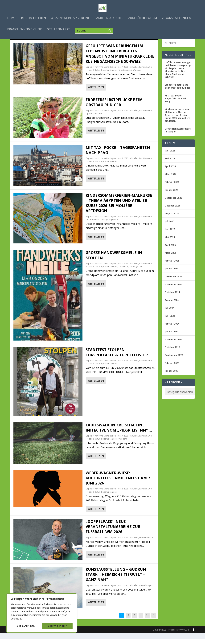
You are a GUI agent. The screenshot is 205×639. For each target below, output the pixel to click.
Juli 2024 (169, 313)
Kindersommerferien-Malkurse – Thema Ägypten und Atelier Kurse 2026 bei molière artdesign (119, 208)
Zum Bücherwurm (142, 17)
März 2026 (170, 179)
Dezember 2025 (173, 203)
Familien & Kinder (109, 17)
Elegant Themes (34, 635)
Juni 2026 (170, 156)
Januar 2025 (171, 274)
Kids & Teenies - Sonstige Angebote (102, 225)
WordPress (68, 635)
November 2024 (173, 290)
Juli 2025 (169, 227)
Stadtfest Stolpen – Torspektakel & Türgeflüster (117, 358)
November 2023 (173, 345)
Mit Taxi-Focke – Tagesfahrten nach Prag (176, 104)
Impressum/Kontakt (178, 635)
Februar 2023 (172, 368)
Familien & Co (145, 72)
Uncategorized (125, 75)
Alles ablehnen (25, 626)
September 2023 (174, 360)
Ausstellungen (145, 591)
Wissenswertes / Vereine (70, 17)
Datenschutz (159, 635)
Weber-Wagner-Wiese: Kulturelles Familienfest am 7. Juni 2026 (118, 483)
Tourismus (123, 272)
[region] (41, 613)
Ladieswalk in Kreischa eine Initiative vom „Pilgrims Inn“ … (119, 433)
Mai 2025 (170, 242)
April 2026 (170, 172)
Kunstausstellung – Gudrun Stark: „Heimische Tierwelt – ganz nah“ (116, 580)
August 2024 (172, 305)
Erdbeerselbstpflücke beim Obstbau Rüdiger (114, 108)
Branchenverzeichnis (24, 28)
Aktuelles (134, 72)
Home (11, 17)
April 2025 (170, 250)
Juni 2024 (170, 321)
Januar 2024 (171, 337)
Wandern (137, 75)
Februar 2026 (172, 187)
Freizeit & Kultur (93, 75)
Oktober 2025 (172, 211)
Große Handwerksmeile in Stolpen (178, 136)
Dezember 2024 (173, 282)
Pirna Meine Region (107, 72)
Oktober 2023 (172, 352)
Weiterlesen (96, 93)
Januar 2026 (171, 195)
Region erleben (33, 17)
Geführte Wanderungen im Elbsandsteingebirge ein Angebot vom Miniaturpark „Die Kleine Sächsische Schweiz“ (120, 59)
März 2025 (170, 258)
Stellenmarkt (58, 28)
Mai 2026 (170, 164)
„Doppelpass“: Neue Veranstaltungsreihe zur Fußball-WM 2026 (113, 532)
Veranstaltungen (176, 17)
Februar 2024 (172, 329)
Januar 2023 (171, 376)
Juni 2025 (170, 234)
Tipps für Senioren (109, 75)
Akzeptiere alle (57, 626)
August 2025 (172, 219)
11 (147, 621)
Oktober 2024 (172, 297)
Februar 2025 (172, 266)
